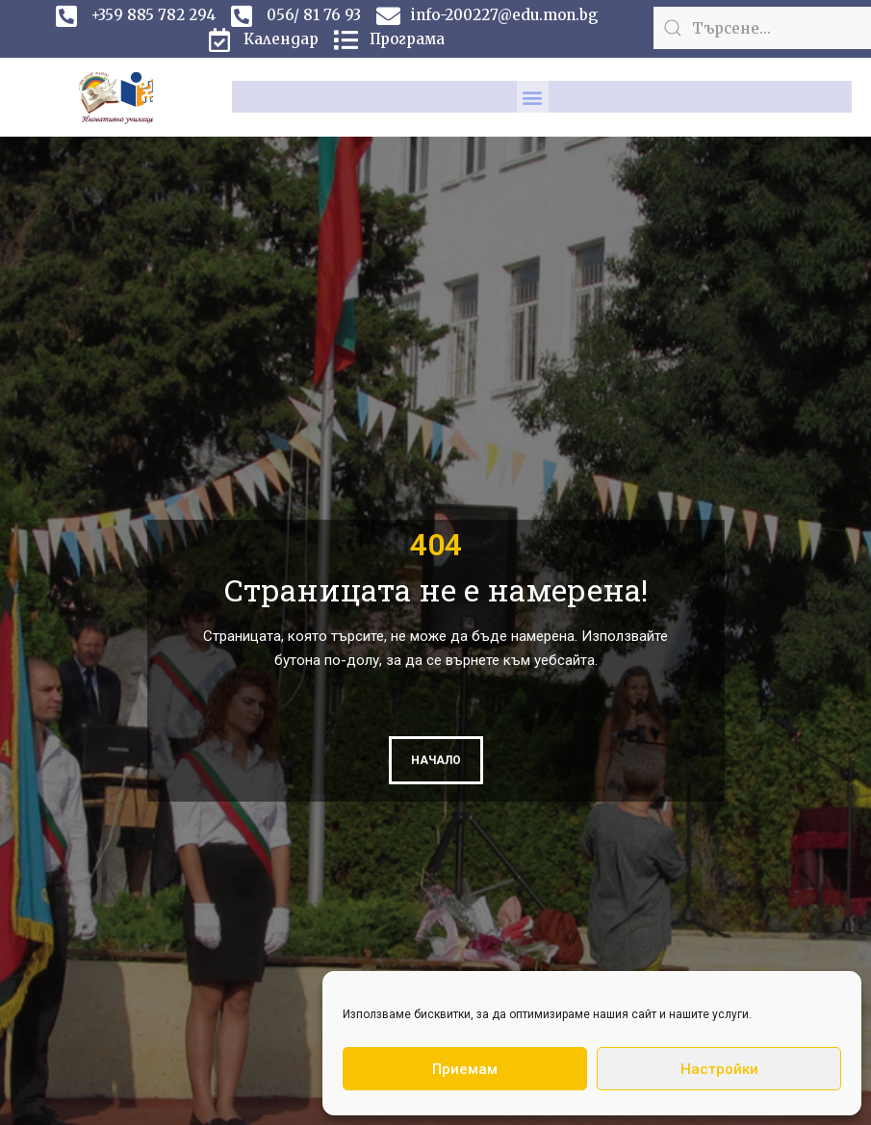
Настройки (719, 1069)
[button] (533, 97)
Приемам (465, 1069)
